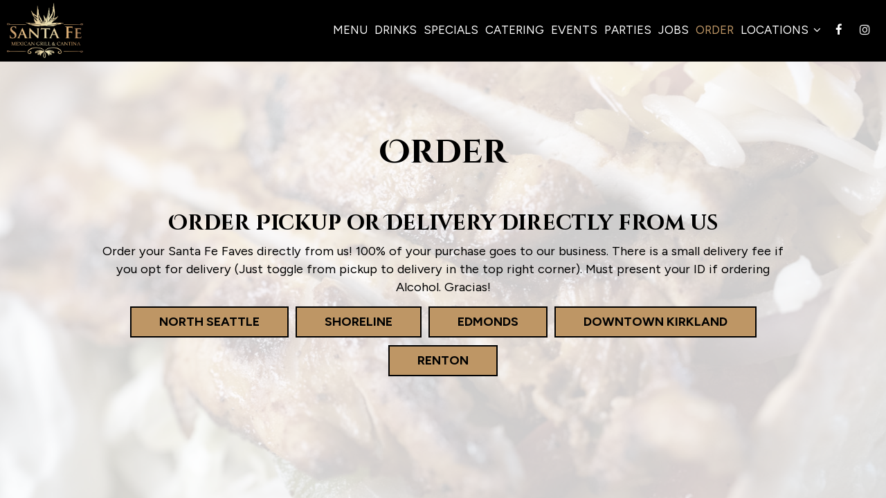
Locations (781, 30)
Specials (451, 30)
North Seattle (195, 321)
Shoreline (344, 321)
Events (574, 30)
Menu (350, 30)
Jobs (673, 30)
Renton (428, 360)
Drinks (395, 30)
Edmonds (473, 321)
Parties (627, 30)
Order (715, 30)
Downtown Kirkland (640, 321)
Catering (514, 30)
